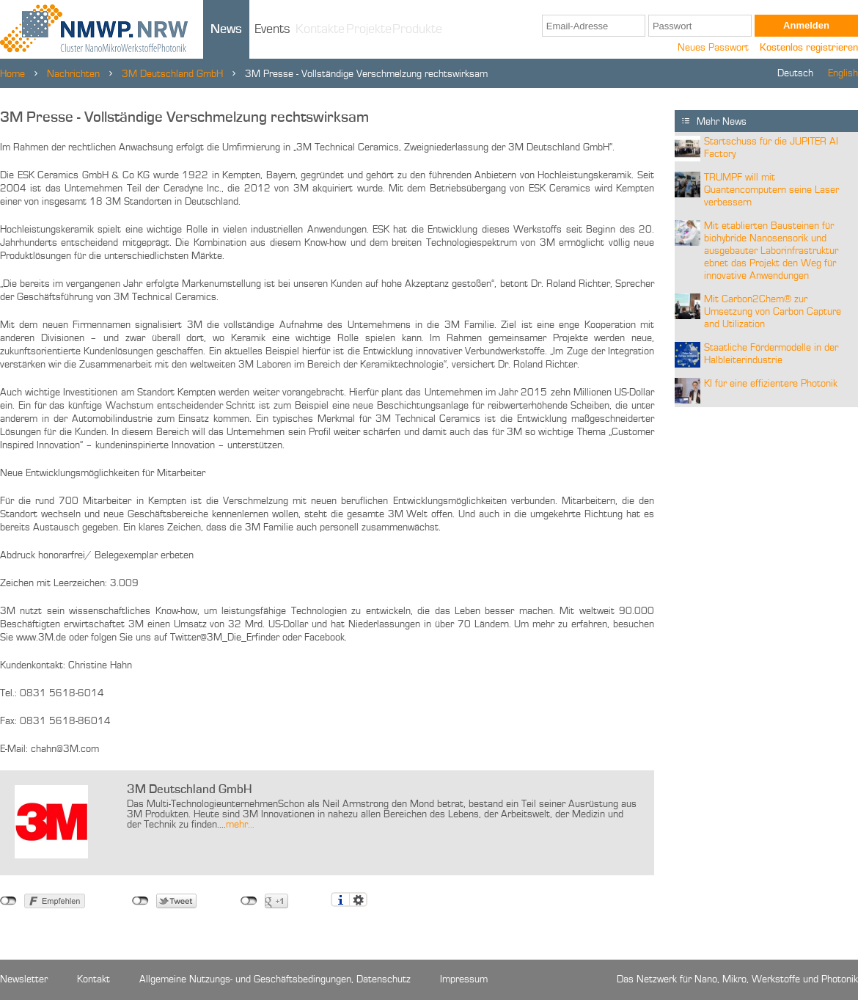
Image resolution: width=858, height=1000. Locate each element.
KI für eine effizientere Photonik (770, 384)
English (843, 73)
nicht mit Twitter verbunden (140, 901)
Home (12, 74)
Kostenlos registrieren (809, 48)
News (226, 29)
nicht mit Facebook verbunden (8, 901)
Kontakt (93, 979)
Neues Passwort (713, 48)
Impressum (464, 979)
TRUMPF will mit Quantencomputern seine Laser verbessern (771, 190)
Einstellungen (358, 899)
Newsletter (24, 979)
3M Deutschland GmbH (172, 74)
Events (272, 29)
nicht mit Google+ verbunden (249, 901)
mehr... (240, 825)
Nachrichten (73, 74)
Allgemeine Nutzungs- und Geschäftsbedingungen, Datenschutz (275, 979)
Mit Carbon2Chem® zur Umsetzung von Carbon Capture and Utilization (772, 311)
